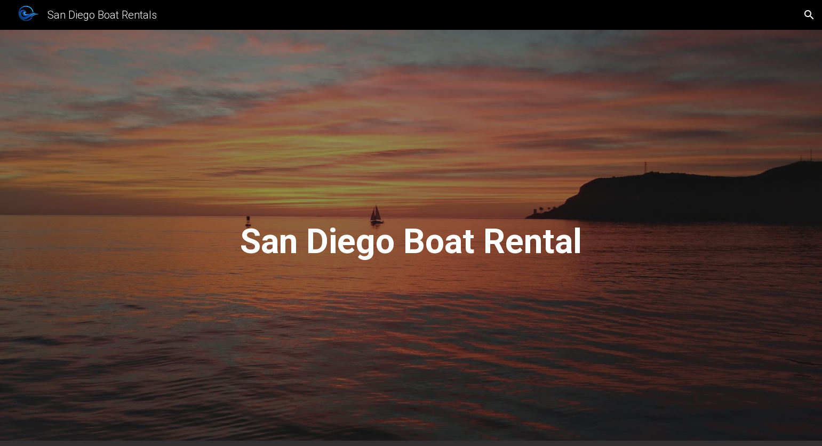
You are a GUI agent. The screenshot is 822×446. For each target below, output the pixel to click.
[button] (809, 15)
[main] (411, 238)
